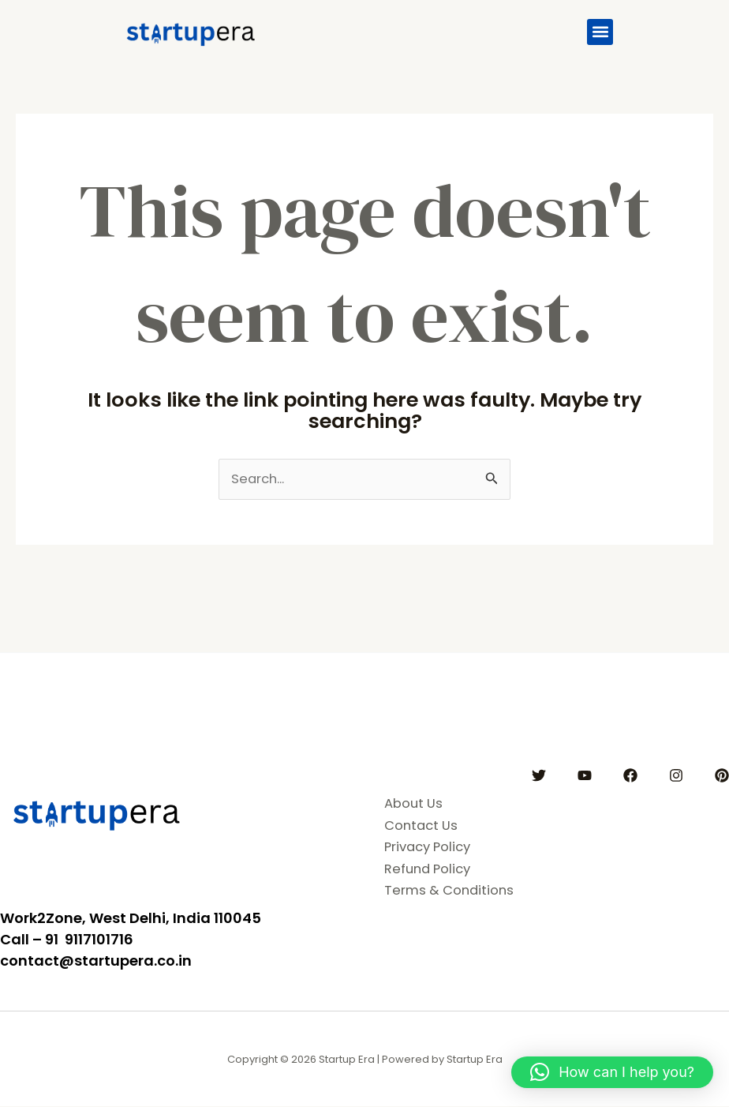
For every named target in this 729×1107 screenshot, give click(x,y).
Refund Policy (430, 868)
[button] (600, 32)
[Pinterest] (722, 775)
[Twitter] (539, 775)
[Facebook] (630, 775)
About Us (414, 803)
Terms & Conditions (451, 889)
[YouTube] (585, 775)
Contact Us (422, 825)
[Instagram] (676, 775)
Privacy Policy (430, 847)
